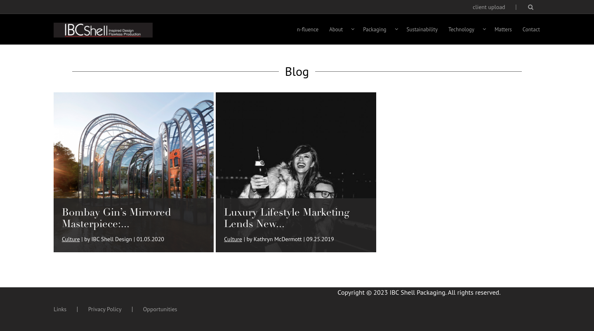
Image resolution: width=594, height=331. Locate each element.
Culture (71, 239)
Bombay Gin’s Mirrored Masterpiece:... (116, 218)
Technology (461, 29)
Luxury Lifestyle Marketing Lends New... (286, 218)
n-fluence (307, 29)
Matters (503, 29)
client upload (489, 7)
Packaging (374, 29)
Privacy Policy (105, 309)
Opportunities (160, 309)
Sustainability (422, 29)
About (336, 29)
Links (60, 309)
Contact (531, 29)
